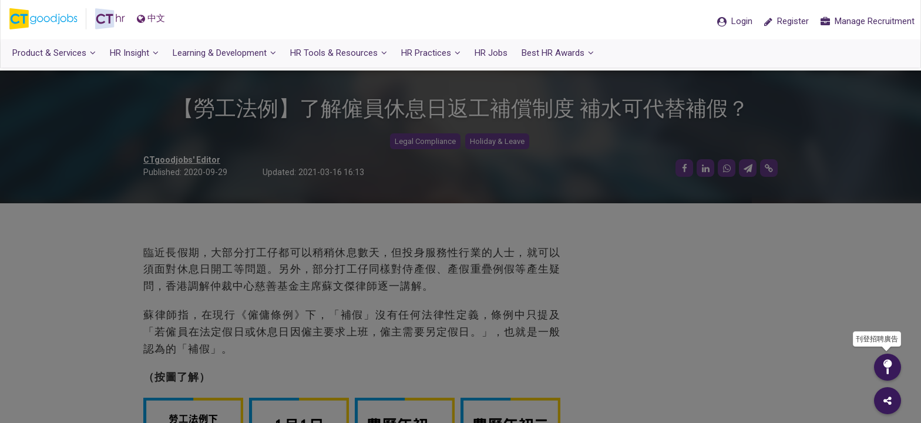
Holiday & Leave (497, 141)
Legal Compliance (425, 141)
